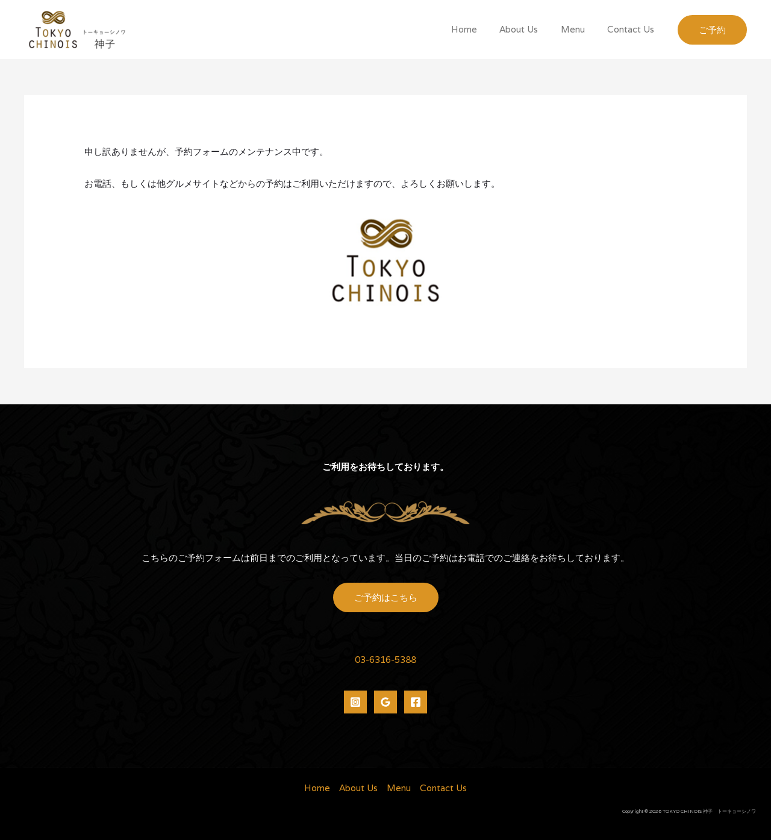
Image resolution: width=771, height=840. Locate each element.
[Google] (385, 702)
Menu (579, 29)
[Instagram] (355, 702)
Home (480, 29)
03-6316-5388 (385, 659)
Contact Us (633, 29)
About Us (530, 29)
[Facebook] (415, 702)
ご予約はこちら (385, 597)
